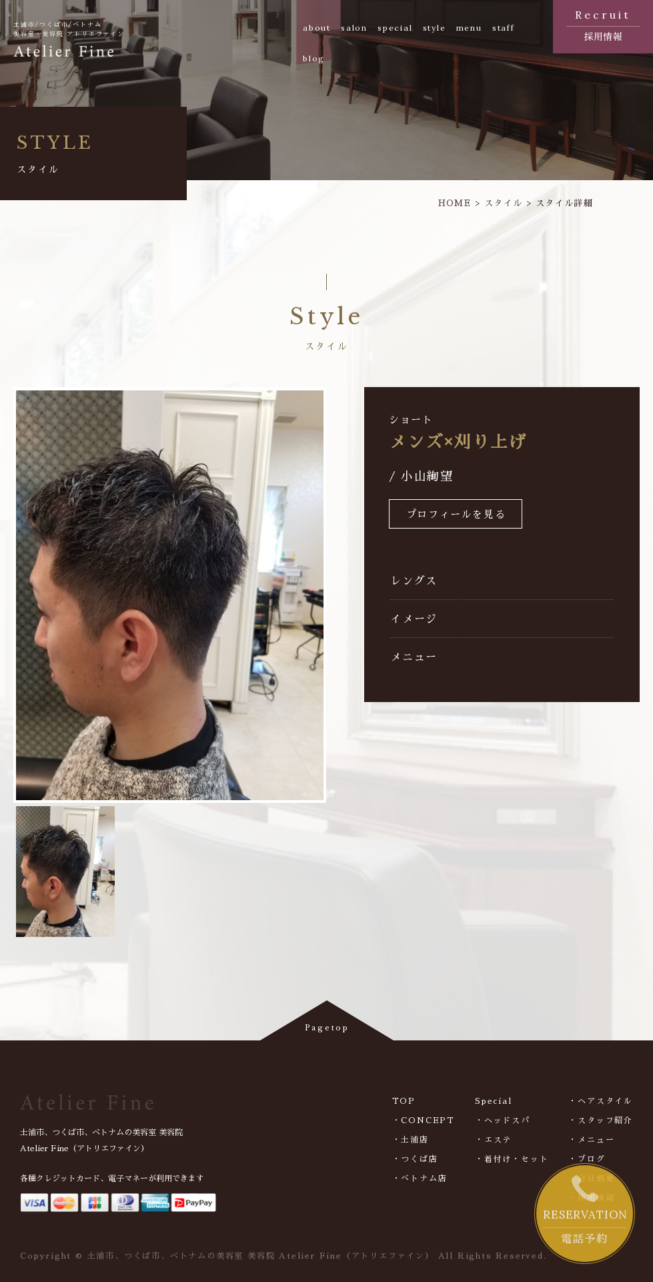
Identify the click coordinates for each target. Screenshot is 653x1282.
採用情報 (603, 24)
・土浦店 (410, 1140)
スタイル (503, 203)
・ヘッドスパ (502, 1120)
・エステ (493, 1140)
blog (314, 58)
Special (493, 1101)
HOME (454, 203)
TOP (404, 1101)
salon (354, 28)
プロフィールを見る (456, 515)
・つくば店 (415, 1159)
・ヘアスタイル (600, 1101)
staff (503, 28)
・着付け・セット (511, 1159)
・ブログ (586, 1159)
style (434, 28)
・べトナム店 (420, 1179)
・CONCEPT (423, 1120)
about (317, 28)
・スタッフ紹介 (600, 1120)
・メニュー (591, 1140)
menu (469, 28)
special (395, 28)
